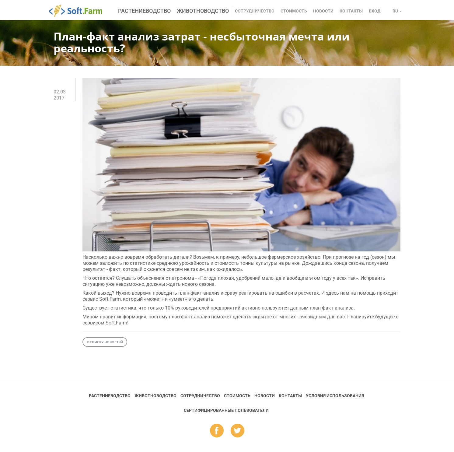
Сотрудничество (254, 11)
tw (237, 431)
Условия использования (335, 395)
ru (397, 11)
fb (217, 431)
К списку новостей (105, 342)
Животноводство (203, 11)
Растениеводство (144, 11)
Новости (323, 11)
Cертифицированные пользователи (226, 410)
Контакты (351, 11)
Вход (374, 11)
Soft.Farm (79, 11)
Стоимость (294, 11)
